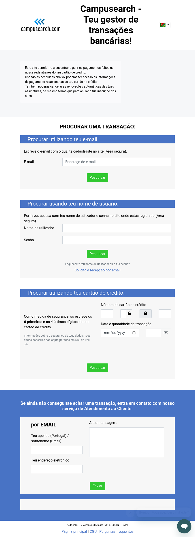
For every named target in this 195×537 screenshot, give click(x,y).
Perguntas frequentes (116, 531)
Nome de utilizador (39, 228)
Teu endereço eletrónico (50, 460)
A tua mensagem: (103, 423)
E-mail (29, 162)
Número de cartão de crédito (123, 305)
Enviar (97, 486)
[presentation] (135, 349)
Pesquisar (98, 177)
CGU (93, 531)
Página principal (74, 531)
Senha (29, 240)
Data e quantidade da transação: (126, 324)
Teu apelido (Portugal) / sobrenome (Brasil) (50, 438)
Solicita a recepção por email (97, 270)
